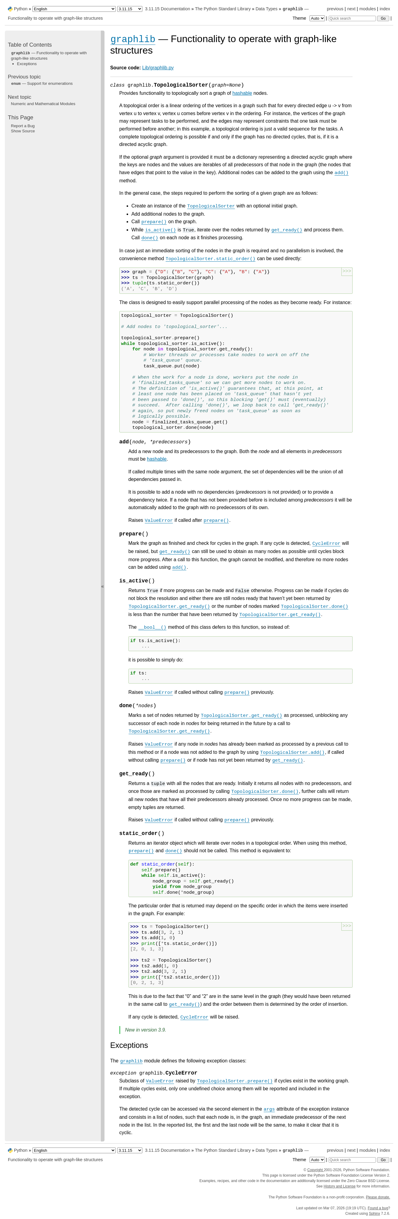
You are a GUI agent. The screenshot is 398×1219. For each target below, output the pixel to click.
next (351, 8)
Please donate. (378, 1197)
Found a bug (378, 1208)
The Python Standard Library (223, 8)
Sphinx (374, 1213)
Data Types (267, 8)
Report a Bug (23, 126)
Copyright (315, 1170)
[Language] (74, 9)
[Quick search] (352, 18)
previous (335, 8)
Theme (309, 18)
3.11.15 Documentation (167, 8)
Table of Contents (30, 44)
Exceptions (27, 63)
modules (367, 8)
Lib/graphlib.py (158, 67)
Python (21, 8)
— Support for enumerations (42, 83)
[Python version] (129, 9)
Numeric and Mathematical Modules (43, 103)
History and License (340, 1186)
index (385, 8)
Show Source (23, 131)
